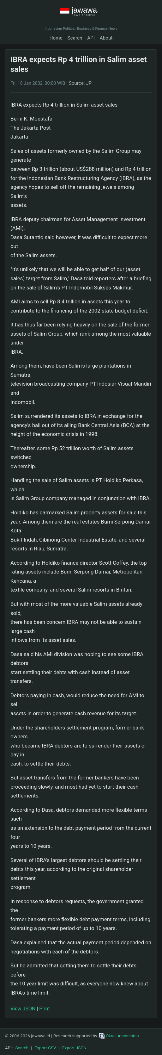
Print (44, 1009)
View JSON (22, 1009)
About (106, 38)
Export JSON (74, 1047)
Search (75, 38)
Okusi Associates (119, 1035)
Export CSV (45, 1047)
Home (56, 38)
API (91, 38)
